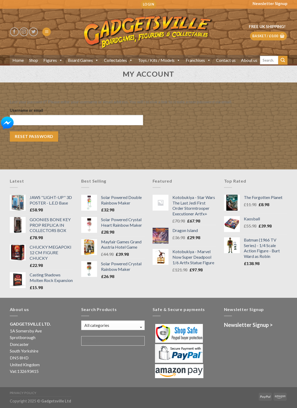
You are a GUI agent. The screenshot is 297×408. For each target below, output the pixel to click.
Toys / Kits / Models (159, 60)
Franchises (198, 60)
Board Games (83, 60)
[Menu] (46, 31)
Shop (33, 60)
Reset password (34, 136)
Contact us (226, 60)
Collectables (118, 60)
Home (18, 60)
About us (249, 60)
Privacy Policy (23, 393)
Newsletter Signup (270, 3)
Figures (53, 60)
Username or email (26, 110)
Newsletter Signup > (248, 325)
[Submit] (282, 60)
